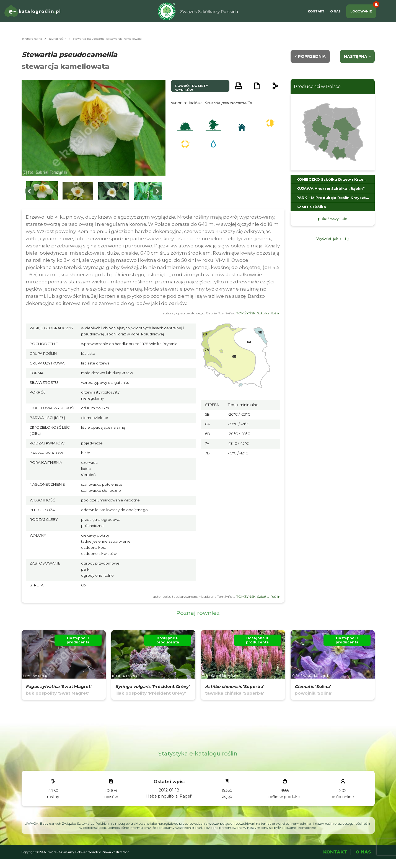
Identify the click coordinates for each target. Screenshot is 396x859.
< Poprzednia (310, 56)
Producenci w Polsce (317, 86)
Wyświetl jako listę (332, 238)
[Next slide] (157, 191)
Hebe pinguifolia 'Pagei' (169, 796)
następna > (357, 56)
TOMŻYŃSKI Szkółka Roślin (258, 313)
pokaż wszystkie (332, 218)
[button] (42, 191)
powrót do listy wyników (191, 88)
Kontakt (316, 11)
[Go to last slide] (29, 191)
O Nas (335, 11)
